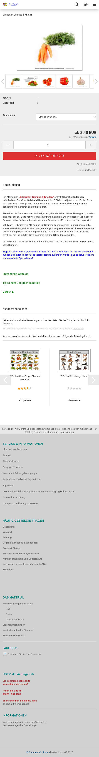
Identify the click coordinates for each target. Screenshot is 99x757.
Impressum (8, 485)
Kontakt (7, 455)
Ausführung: (9, 115)
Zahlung (7, 537)
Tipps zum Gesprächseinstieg (21, 283)
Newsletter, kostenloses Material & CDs (24, 564)
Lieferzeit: (8, 103)
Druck (9, 614)
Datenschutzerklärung (14, 497)
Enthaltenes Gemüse (15, 274)
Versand (7, 532)
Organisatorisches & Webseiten (20, 542)
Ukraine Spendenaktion (15, 449)
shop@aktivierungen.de (16, 704)
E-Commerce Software (38, 752)
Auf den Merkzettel (86, 164)
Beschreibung (11, 185)
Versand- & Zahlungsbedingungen (20, 473)
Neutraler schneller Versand (18, 630)
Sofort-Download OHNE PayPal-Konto (22, 479)
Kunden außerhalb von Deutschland (22, 558)
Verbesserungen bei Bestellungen (20, 725)
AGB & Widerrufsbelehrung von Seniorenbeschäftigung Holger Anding (39, 491)
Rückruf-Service (11, 461)
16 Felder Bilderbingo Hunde (74, 376)
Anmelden (78, 328)
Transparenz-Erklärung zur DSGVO (20, 503)
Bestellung (8, 526)
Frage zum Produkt (86, 170)
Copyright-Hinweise (13, 467)
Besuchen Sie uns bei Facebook (24, 654)
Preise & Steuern (12, 548)
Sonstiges (8, 569)
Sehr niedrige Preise (14, 635)
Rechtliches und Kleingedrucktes (21, 553)
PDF (8, 608)
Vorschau (8, 291)
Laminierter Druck (15, 619)
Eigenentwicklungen (14, 624)
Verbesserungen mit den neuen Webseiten (24, 722)
